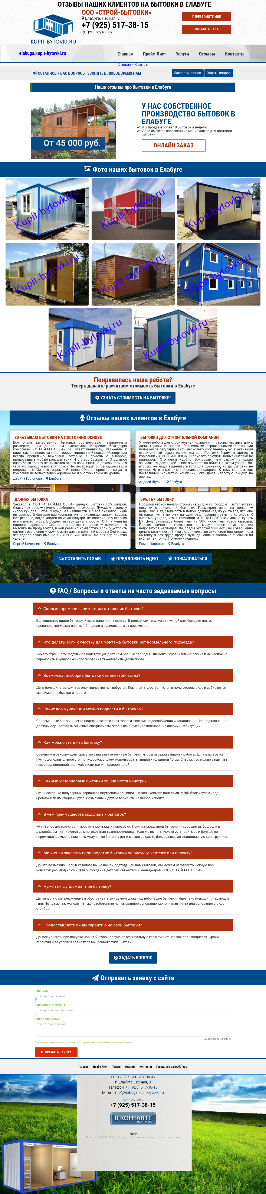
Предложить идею (134, 558)
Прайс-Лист (154, 54)
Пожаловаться (187, 558)
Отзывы (207, 54)
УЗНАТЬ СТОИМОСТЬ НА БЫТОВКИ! (133, 397)
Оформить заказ (207, 29)
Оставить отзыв (80, 558)
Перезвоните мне (206, 17)
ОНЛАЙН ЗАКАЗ (174, 145)
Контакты (234, 54)
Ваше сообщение (47, 1019)
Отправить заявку (56, 1052)
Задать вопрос (219, 73)
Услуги (182, 54)
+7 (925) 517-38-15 (115, 25)
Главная (125, 54)
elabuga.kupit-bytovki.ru (42, 53)
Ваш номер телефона (50, 1005)
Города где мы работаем (171, 1066)
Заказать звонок (187, 73)
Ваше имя (41, 991)
